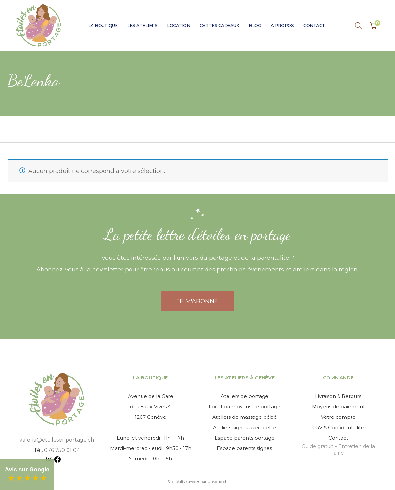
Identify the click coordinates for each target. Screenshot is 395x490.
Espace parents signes (244, 448)
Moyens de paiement (338, 407)
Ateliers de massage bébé (244, 417)
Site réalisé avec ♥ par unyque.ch (197, 481)
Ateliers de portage (244, 396)
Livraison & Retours (338, 396)
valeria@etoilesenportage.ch (56, 440)
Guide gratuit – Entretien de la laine (338, 449)
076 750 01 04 (62, 450)
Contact (338, 438)
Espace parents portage (245, 438)
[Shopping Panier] (373, 25)
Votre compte (338, 417)
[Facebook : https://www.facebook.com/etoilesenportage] (57, 461)
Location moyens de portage (244, 407)
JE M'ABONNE (197, 301)
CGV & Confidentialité (338, 427)
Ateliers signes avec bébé (244, 427)
